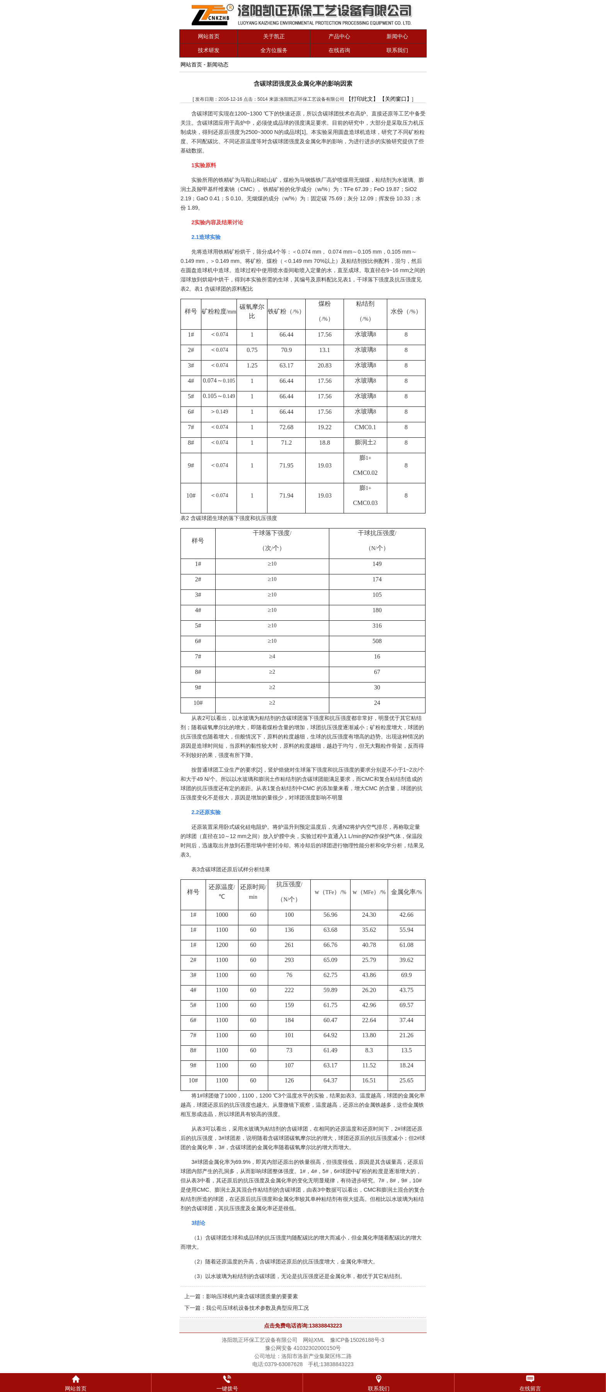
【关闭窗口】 (396, 99)
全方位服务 (274, 50)
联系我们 (397, 50)
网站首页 (209, 36)
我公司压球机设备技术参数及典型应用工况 (257, 1308)
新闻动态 (217, 64)
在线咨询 (339, 50)
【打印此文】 (362, 99)
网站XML (314, 1340)
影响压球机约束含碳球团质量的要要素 (252, 1296)
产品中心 (339, 36)
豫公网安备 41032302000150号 (303, 1348)
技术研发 (209, 50)
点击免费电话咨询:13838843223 (303, 1326)
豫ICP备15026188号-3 (357, 1340)
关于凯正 (274, 36)
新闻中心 (397, 36)
